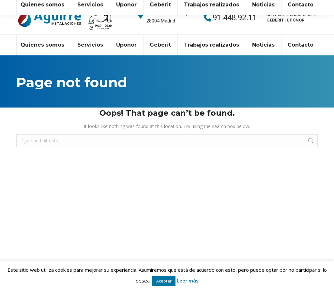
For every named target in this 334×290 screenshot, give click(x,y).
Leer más (188, 280)
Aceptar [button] (164, 281)
